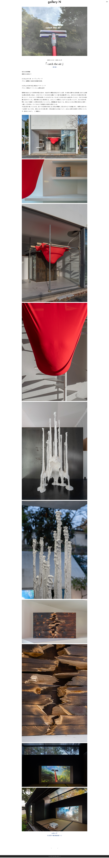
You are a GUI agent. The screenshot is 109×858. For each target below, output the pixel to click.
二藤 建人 (54, 67)
